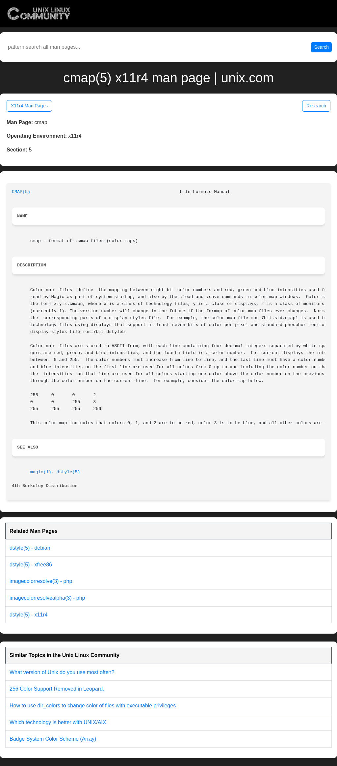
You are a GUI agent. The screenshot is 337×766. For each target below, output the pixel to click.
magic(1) (40, 472)
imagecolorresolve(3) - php (41, 581)
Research (316, 105)
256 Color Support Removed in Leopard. (57, 689)
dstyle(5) (68, 472)
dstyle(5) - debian (30, 548)
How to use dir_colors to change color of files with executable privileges (93, 705)
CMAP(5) (21, 191)
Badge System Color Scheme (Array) (53, 739)
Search (321, 47)
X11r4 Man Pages (29, 105)
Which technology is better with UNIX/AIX (58, 722)
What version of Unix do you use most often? (62, 672)
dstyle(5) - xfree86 (31, 564)
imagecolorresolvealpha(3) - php (47, 598)
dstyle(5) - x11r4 (29, 614)
